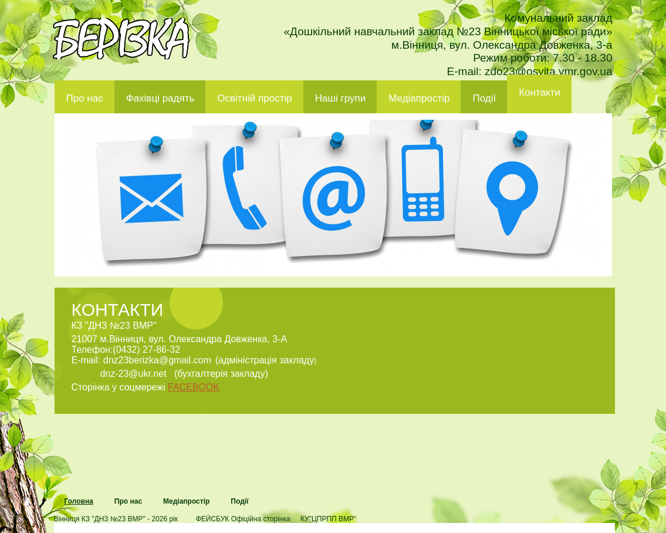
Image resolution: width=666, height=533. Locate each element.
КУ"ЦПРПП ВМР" (328, 519)
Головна (79, 501)
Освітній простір (254, 98)
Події (484, 98)
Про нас (84, 98)
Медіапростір (418, 98)
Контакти (539, 92)
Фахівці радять (160, 98)
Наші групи (340, 98)
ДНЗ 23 (121, 38)
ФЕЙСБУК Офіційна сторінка (243, 519)
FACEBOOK (193, 387)
